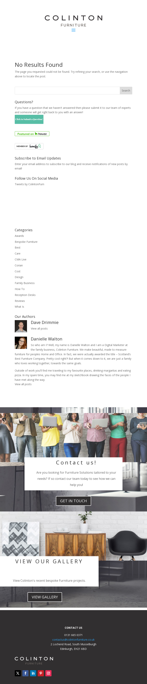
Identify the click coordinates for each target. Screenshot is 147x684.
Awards (19, 236)
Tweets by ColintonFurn (29, 184)
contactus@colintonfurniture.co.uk (73, 639)
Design (19, 277)
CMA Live (20, 259)
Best (17, 247)
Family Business (25, 283)
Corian (19, 265)
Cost (17, 271)
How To (20, 289)
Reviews (20, 301)
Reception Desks (25, 295)
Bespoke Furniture (26, 242)
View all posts (39, 328)
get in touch (73, 500)
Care (17, 253)
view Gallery (45, 597)
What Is (19, 306)
